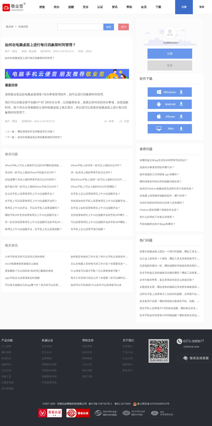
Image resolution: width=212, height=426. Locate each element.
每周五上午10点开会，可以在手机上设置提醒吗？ (32, 208)
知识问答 (87, 352)
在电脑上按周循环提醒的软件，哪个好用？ (163, 195)
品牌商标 (47, 358)
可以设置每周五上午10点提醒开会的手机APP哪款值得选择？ (104, 222)
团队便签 (6, 352)
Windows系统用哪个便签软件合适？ (159, 210)
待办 (56, 7)
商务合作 (128, 370)
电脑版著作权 (49, 376)
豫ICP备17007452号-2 (100, 403)
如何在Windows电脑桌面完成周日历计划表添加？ (167, 188)
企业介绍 (128, 358)
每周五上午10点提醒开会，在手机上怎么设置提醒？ (33, 229)
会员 (144, 7)
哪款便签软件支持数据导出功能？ (36, 131)
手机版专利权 (49, 370)
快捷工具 (6, 376)
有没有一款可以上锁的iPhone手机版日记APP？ (30, 172)
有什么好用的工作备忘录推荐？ (157, 217)
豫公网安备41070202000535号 (153, 403)
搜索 (108, 27)
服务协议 (128, 364)
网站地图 (87, 370)
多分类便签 (7, 388)
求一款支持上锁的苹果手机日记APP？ (92, 172)
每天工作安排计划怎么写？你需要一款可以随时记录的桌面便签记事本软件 (112, 278)
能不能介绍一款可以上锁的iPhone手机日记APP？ (32, 186)
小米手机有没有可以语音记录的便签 (25, 256)
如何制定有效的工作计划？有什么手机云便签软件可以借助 (103, 256)
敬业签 (9, 26)
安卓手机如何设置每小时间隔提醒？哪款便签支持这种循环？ (173, 315)
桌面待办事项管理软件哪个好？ (157, 167)
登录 (201, 7)
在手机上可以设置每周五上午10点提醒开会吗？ (31, 201)
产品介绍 (128, 352)
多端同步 (6, 358)
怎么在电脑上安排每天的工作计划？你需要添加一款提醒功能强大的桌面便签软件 (115, 263)
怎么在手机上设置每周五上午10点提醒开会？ (30, 193)
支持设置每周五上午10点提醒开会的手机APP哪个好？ (100, 215)
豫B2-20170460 (123, 403)
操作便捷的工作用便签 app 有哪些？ (159, 174)
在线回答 (23, 26)
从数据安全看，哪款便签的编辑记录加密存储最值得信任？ (172, 287)
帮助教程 (87, 358)
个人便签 (6, 346)
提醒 (71, 7)
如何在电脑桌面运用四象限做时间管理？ (40, 137)
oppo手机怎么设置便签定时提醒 (22, 278)
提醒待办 (6, 364)
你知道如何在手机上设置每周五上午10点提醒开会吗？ (100, 201)
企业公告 (87, 364)
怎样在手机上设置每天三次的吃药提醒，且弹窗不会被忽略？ (173, 294)
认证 (100, 7)
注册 (184, 7)
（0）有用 (108, 121)
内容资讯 (87, 346)
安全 (85, 7)
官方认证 (47, 352)
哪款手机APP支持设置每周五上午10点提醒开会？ (32, 215)
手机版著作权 (49, 382)
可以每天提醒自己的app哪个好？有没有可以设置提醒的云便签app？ (42, 285)
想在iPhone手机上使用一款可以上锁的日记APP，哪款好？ (102, 179)
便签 (42, 7)
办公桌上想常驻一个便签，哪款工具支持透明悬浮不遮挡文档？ (174, 258)
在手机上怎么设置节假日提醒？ (88, 229)
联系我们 (128, 346)
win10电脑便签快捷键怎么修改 (21, 263)
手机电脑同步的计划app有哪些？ (157, 224)
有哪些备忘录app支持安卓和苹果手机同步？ (164, 160)
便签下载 (87, 376)
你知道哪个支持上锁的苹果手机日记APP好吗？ (31, 179)
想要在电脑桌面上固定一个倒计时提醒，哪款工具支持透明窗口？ (176, 251)
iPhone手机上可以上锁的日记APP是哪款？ (94, 186)
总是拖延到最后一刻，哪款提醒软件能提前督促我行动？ (171, 265)
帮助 (129, 7)
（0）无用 (123, 121)
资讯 (115, 7)
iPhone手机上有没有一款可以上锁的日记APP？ (96, 165)
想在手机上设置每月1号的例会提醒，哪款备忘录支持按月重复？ (175, 308)
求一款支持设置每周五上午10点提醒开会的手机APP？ (34, 222)
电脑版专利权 (49, 364)
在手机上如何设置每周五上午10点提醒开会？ (95, 208)
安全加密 (47, 346)
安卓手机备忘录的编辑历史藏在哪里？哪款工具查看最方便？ (173, 272)
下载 (158, 7)
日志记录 (6, 370)
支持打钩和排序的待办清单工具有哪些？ (162, 202)
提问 (123, 27)
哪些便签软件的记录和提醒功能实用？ (161, 181)
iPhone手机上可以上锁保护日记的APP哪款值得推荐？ (34, 165)
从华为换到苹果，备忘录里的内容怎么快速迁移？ (167, 280)
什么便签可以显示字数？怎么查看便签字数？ (95, 271)
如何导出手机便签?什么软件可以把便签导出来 (96, 285)
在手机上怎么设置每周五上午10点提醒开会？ (95, 193)
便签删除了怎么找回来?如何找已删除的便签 (29, 271)
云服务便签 (7, 382)
